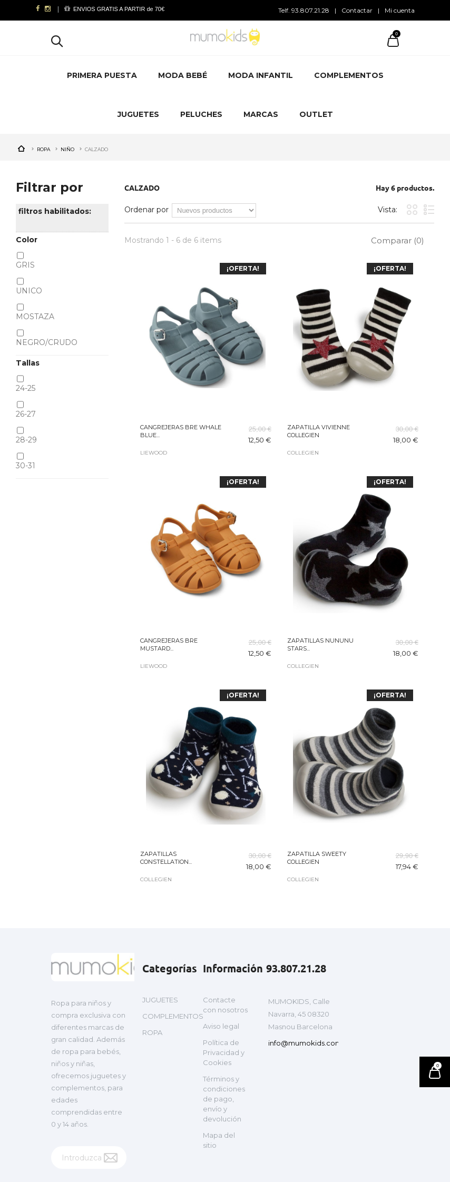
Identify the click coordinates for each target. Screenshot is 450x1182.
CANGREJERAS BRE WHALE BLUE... (180, 431)
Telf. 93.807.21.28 (303, 10)
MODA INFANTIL (260, 75)
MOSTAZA (35, 316)
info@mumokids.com (305, 1043)
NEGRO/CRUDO (46, 342)
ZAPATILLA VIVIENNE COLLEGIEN (318, 431)
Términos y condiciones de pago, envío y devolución (224, 1099)
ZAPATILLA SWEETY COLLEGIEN (316, 857)
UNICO (29, 291)
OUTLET (316, 114)
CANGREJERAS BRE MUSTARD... (169, 644)
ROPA (152, 1032)
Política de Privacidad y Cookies (223, 1052)
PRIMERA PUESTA (102, 75)
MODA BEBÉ (182, 75)
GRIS (25, 265)
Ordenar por (146, 209)
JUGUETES (138, 114)
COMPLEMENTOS (349, 75)
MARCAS (260, 114)
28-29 (26, 440)
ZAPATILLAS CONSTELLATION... (166, 857)
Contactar (357, 10)
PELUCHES (201, 114)
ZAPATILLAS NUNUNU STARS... (320, 644)
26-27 (26, 414)
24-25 (25, 388)
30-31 (25, 465)
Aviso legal (221, 1026)
